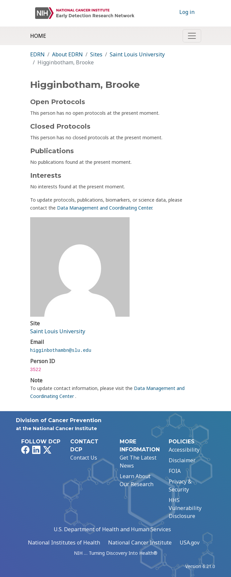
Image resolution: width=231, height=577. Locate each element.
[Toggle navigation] (192, 35)
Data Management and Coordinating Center (104, 208)
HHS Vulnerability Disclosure (185, 508)
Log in (187, 12)
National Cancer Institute (140, 542)
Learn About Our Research (136, 480)
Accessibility (184, 449)
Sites (96, 54)
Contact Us (83, 457)
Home (38, 35)
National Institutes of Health (64, 542)
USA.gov (190, 542)
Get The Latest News (138, 461)
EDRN (37, 54)
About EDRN (67, 54)
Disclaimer (182, 460)
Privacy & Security (180, 485)
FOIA (175, 471)
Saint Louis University (137, 54)
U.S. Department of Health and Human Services (112, 529)
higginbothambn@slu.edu (60, 350)
